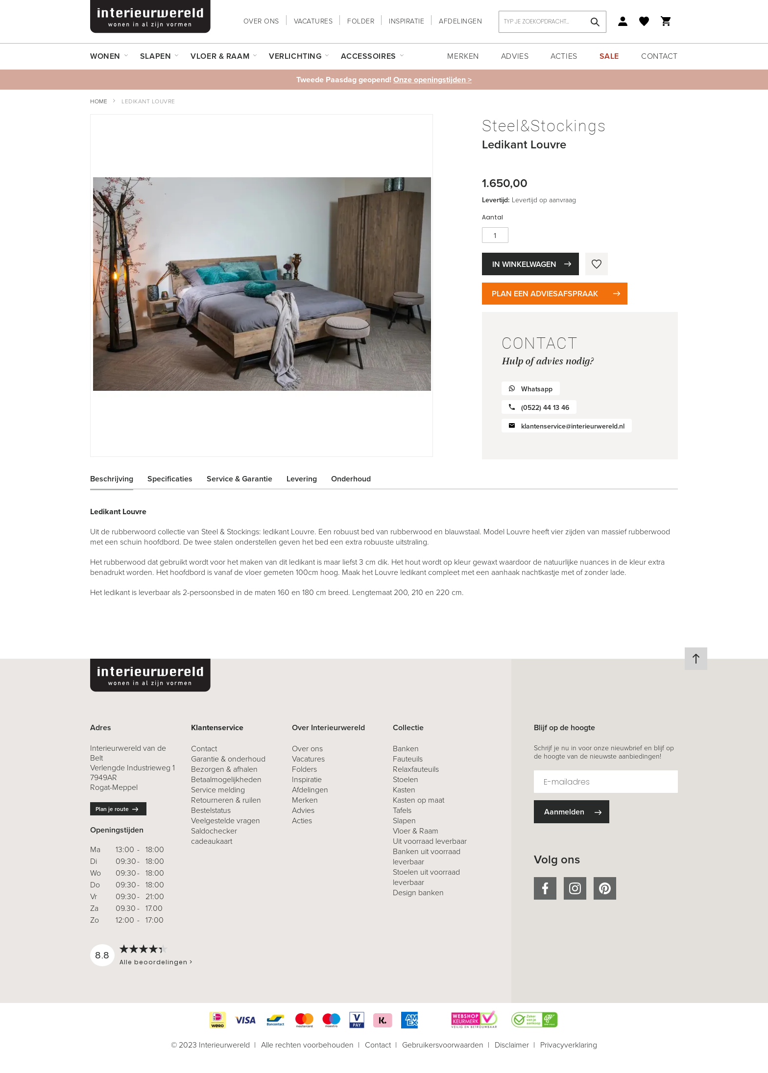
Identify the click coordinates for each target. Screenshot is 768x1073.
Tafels (402, 810)
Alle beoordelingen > (156, 962)
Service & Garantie (239, 478)
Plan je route (112, 809)
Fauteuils (408, 758)
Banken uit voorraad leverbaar (426, 856)
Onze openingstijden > (432, 79)
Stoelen (405, 779)
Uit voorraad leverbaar (430, 841)
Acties (564, 56)
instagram (575, 888)
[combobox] (552, 22)
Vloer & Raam (415, 830)
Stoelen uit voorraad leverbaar (426, 877)
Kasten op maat (418, 800)
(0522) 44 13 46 (545, 408)
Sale (609, 56)
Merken (463, 56)
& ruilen (226, 800)
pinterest (605, 888)
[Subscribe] (571, 811)
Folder (360, 21)
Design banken (418, 892)
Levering (302, 478)
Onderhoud (351, 478)
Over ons (261, 21)
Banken (406, 748)
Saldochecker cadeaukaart (214, 836)
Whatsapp (536, 389)
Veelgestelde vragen (225, 820)
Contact (659, 56)
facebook (545, 888)
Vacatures (313, 21)
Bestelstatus (211, 810)
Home (98, 101)
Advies (514, 56)
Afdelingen (460, 21)
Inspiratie (406, 21)
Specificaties (169, 478)
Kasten (404, 789)
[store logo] (150, 16)
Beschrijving (111, 478)
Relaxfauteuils (416, 769)
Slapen (404, 820)
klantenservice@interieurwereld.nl (572, 426)
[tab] (119, 479)
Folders (304, 769)
